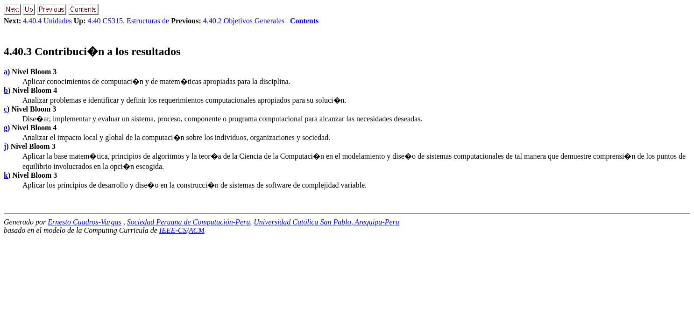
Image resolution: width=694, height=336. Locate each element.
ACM (197, 230)
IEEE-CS (173, 230)
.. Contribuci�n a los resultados (92, 51)
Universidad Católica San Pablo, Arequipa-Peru (326, 222)
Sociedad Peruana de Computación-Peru (188, 222)
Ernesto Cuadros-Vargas (84, 222)
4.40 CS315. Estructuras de (129, 21)
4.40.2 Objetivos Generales (243, 21)
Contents (304, 21)
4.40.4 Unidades (47, 21)
